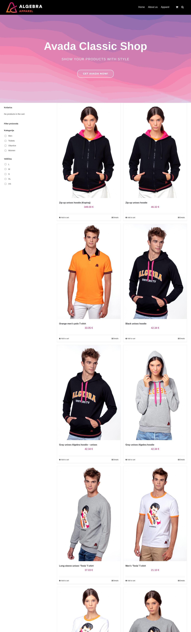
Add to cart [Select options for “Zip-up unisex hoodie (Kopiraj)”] (65, 217)
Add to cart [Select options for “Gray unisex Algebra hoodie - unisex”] (65, 460)
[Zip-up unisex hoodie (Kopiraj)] (88, 150)
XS (9, 184)
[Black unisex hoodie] (155, 271)
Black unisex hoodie (136, 324)
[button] (182, 7)
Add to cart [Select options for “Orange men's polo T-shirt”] (65, 339)
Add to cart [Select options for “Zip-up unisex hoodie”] (131, 217)
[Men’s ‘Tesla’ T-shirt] (155, 513)
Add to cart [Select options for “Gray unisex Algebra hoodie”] (131, 460)
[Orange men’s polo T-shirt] (88, 271)
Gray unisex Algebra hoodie (140, 445)
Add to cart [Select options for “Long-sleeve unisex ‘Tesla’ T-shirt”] (65, 581)
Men (10, 136)
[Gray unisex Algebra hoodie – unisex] (88, 392)
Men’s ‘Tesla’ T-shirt (136, 566)
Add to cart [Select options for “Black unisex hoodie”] (131, 339)
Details (115, 217)
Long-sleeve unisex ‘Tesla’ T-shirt (76, 566)
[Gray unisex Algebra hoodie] (155, 392)
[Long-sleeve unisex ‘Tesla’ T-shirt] (88, 513)
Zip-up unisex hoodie (136, 203)
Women (11, 150)
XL (9, 179)
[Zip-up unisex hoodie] (155, 150)
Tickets (11, 141)
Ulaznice (12, 145)
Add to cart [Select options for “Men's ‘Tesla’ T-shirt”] (131, 581)
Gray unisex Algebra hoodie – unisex (78, 445)
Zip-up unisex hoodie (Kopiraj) (74, 203)
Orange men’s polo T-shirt (72, 324)
